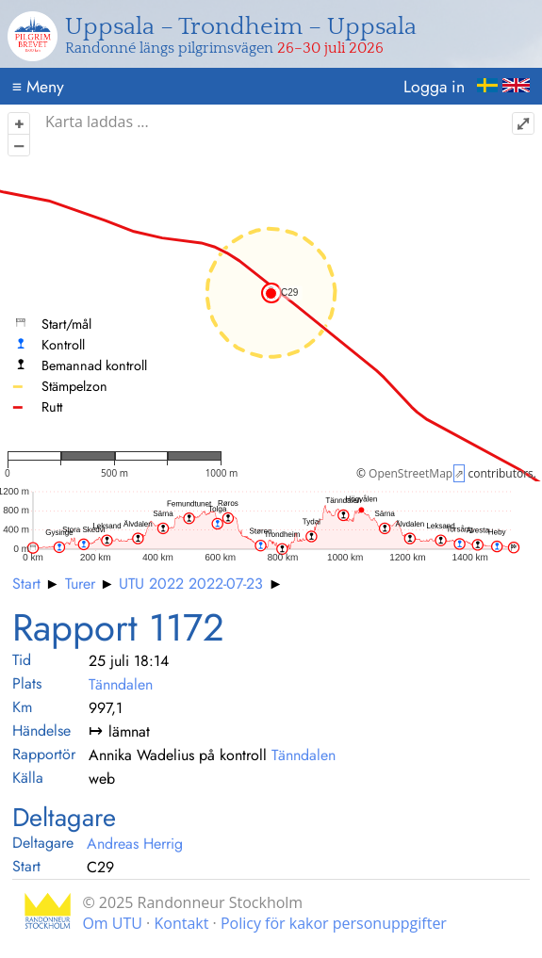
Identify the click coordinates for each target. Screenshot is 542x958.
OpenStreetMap (410, 473)
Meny (38, 86)
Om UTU (112, 923)
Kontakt (181, 923)
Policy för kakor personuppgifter (334, 923)
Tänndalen (121, 684)
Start (26, 583)
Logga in (434, 86)
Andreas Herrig (135, 843)
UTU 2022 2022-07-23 (191, 583)
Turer (80, 583)
